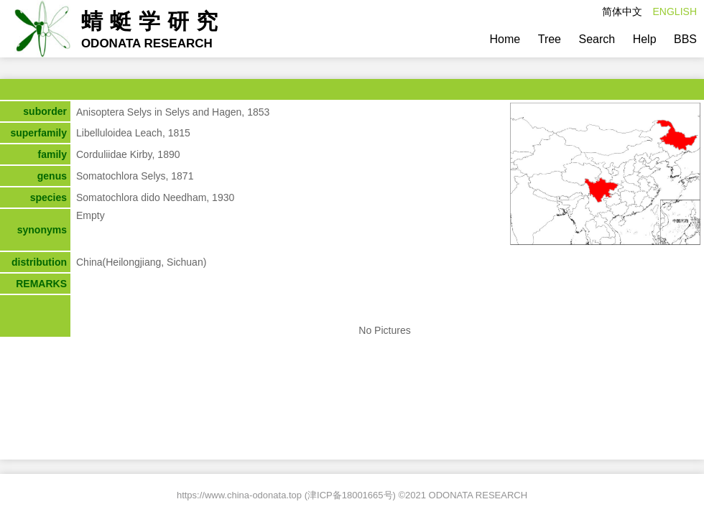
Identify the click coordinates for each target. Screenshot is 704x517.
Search (596, 39)
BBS (685, 39)
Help (645, 39)
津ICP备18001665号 (350, 495)
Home (505, 39)
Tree (549, 39)
